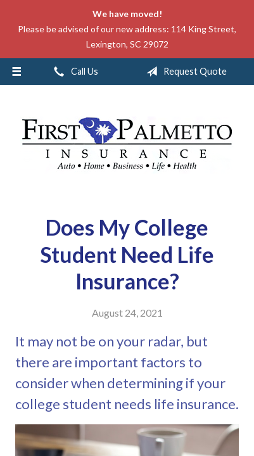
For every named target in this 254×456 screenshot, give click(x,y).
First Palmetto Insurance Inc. (127, 145)
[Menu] (16, 72)
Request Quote (184, 72)
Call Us (73, 72)
